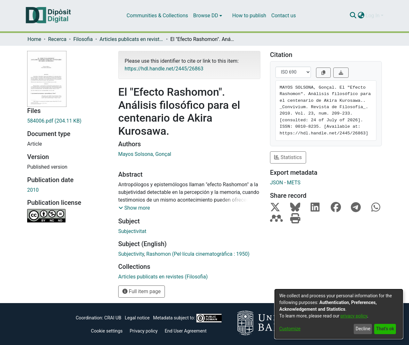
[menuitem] (207, 15)
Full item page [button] (141, 291)
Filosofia (83, 39)
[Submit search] (353, 16)
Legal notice (137, 318)
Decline (363, 328)
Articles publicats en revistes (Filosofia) (132, 39)
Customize (289, 328)
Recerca (57, 39)
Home (34, 39)
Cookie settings (107, 331)
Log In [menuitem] (373, 15)
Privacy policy (144, 331)
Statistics (288, 157)
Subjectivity (131, 254)
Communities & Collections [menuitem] (157, 15)
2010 (33, 190)
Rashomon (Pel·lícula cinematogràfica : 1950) (198, 254)
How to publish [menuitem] (249, 15)
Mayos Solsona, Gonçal (144, 154)
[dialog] (339, 314)
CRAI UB (112, 318)
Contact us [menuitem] (283, 15)
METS (293, 183)
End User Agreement (185, 331)
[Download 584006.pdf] (68, 121)
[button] (134, 208)
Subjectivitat (132, 231)
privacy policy (353, 315)
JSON (276, 183)
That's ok (385, 328)
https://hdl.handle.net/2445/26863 (164, 69)
